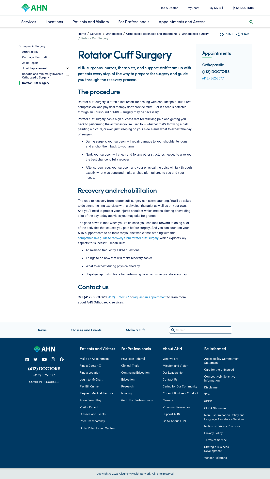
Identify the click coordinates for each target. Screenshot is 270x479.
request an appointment (150, 297)
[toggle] (67, 68)
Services (28, 21)
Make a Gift (135, 329)
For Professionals (133, 21)
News (42, 329)
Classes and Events (86, 329)
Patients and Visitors (90, 21)
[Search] (200, 330)
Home (82, 34)
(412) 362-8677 (118, 297)
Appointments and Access (182, 21)
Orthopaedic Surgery (195, 34)
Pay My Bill (216, 8)
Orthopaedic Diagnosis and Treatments (152, 34)
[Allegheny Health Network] (34, 7)
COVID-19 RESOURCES (44, 382)
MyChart (193, 8)
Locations (54, 21)
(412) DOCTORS (243, 8)
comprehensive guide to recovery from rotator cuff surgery (118, 238)
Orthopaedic (114, 34)
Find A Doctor (169, 8)
